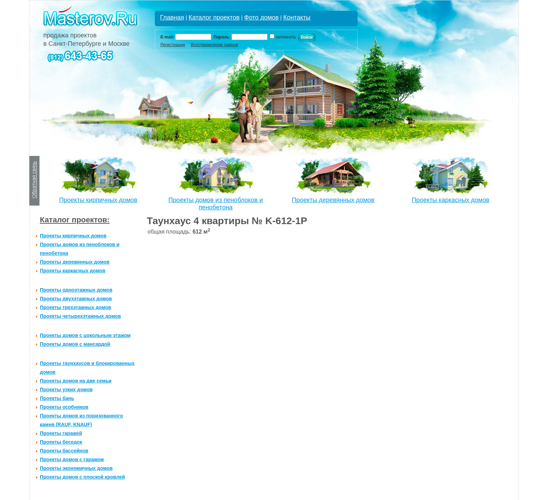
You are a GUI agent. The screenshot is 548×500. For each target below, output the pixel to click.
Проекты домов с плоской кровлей (82, 477)
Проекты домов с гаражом (72, 459)
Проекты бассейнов (64, 450)
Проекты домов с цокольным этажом (85, 335)
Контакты (296, 17)
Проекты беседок (61, 442)
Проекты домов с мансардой (75, 344)
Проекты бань (57, 398)
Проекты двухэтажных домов (76, 298)
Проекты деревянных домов (333, 200)
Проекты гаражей (61, 433)
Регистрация (172, 44)
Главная (172, 17)
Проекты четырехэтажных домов (80, 316)
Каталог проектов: (75, 219)
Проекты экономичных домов (76, 468)
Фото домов (261, 17)
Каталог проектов (214, 17)
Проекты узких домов (66, 389)
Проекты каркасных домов (450, 200)
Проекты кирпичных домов (98, 200)
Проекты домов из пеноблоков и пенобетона (215, 204)
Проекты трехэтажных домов (75, 307)
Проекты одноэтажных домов (76, 290)
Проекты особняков (64, 407)
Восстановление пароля (214, 44)
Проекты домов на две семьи (75, 381)
